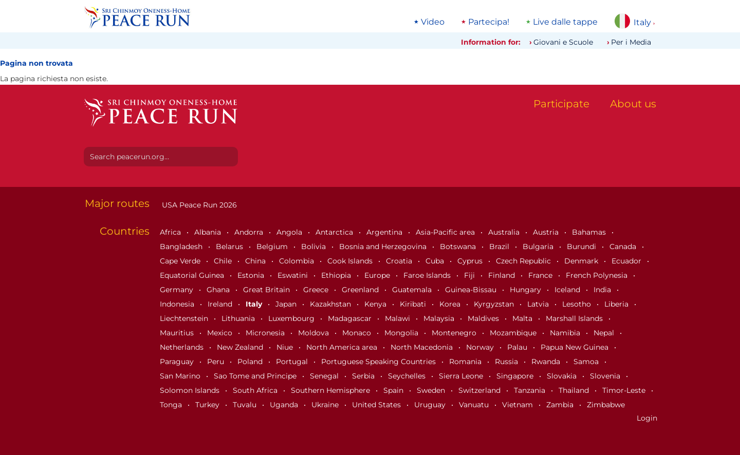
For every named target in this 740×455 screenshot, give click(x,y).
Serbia (364, 376)
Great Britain (267, 289)
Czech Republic (524, 261)
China (256, 261)
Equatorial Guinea (193, 275)
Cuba (435, 261)
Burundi (582, 246)
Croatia (400, 261)
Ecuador (627, 261)
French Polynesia (598, 275)
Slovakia (563, 376)
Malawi (398, 318)
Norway (481, 347)
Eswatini (294, 275)
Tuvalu (245, 404)
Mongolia (402, 332)
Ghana (219, 289)
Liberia (617, 304)
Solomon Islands (190, 390)
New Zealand (241, 347)
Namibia (566, 332)
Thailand (575, 390)
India (603, 289)
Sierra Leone (462, 376)
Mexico (220, 332)
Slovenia (606, 376)
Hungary (526, 289)
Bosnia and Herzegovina (384, 246)
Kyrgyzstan (495, 304)
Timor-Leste (624, 390)
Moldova (314, 332)
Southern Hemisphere (331, 390)
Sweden (432, 390)
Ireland (221, 304)
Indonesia (178, 304)
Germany (177, 289)
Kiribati (414, 304)
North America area (342, 347)
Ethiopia (337, 275)
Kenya (376, 304)
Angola (290, 232)
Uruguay (431, 404)
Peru (216, 361)
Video (433, 22)
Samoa (587, 361)
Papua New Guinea (575, 347)
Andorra (249, 232)
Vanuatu (475, 404)
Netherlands (183, 347)
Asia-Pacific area (446, 232)
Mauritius (178, 332)
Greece (316, 289)
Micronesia (266, 332)
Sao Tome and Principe (256, 376)
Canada (623, 246)
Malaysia (439, 318)
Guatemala (413, 289)
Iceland (568, 289)
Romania (466, 361)
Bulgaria (539, 246)
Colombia (297, 261)
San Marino (181, 376)
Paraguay (178, 361)
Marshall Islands (575, 318)
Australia (505, 232)
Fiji (470, 275)
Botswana (459, 246)
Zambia (561, 404)
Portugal (293, 361)
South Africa (256, 390)
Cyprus (471, 261)
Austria (547, 232)
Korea (450, 304)
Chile (224, 261)
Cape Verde (181, 261)
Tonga (172, 404)
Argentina (385, 232)
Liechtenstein (185, 318)
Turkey (208, 404)
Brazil (500, 246)
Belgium (273, 246)
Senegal (325, 376)
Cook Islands (351, 261)
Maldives (484, 318)
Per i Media (631, 42)
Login (647, 418)
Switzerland (480, 390)
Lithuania (239, 318)
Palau (518, 347)
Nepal (605, 332)
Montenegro (455, 332)
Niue (285, 347)
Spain (394, 390)
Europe (378, 275)
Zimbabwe (606, 404)
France (541, 275)
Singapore (515, 376)
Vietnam (518, 404)
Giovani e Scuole (563, 42)
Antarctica (335, 232)
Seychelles (408, 376)
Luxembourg (292, 318)
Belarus (230, 246)
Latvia (539, 304)
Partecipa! (488, 22)
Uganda (285, 404)
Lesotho (577, 304)
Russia (507, 361)
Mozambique (514, 332)
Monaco (357, 332)
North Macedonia (423, 347)
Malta (523, 318)
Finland (502, 275)
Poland (251, 361)
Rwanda (546, 361)
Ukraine (326, 404)
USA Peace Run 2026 (198, 205)
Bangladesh (182, 246)
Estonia (251, 275)
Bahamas (590, 232)
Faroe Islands (428, 275)
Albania (208, 232)
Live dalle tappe (565, 22)
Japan (287, 304)
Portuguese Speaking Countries (379, 361)
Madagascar (351, 318)
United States (377, 404)
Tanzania (530, 390)
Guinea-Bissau (471, 289)
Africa (171, 232)
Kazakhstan (331, 304)
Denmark (582, 261)
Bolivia (314, 246)
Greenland (361, 289)
